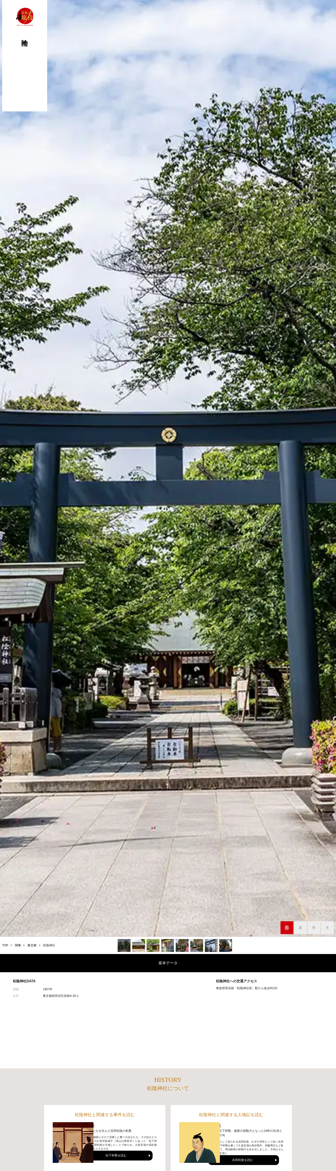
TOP (5, 945)
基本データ (168, 963)
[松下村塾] (73, 1142)
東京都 (31, 945)
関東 (18, 945)
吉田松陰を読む (242, 1160)
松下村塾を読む (116, 1155)
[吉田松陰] (199, 1142)
